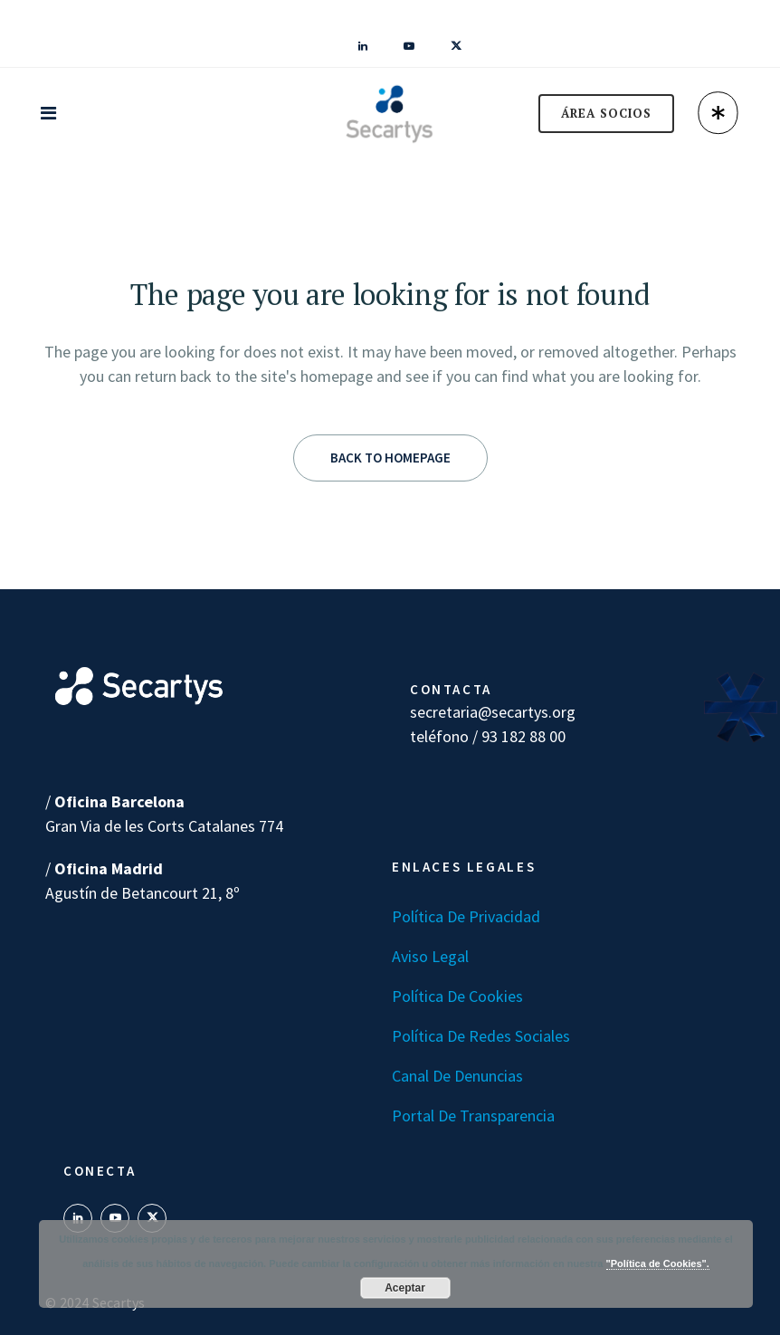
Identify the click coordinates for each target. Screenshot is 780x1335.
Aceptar (405, 1288)
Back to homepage (390, 457)
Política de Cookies (457, 996)
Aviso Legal (430, 956)
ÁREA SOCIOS (606, 113)
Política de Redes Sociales (481, 1035)
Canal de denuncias (457, 1075)
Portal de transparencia (473, 1115)
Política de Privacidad (466, 916)
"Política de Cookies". (657, 1263)
